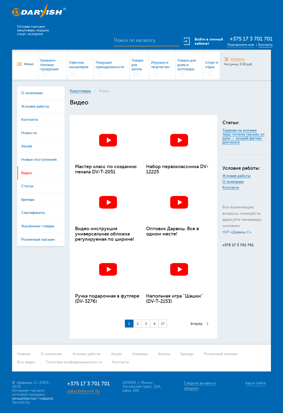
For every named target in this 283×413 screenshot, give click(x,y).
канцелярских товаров (32, 398)
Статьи (27, 186)
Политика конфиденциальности (74, 362)
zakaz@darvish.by (83, 391)
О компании (31, 93)
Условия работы (35, 106)
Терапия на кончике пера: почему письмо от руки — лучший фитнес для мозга (243, 136)
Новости (29, 133)
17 (162, 324)
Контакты (265, 45)
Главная (23, 354)
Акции (26, 146)
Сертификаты (33, 213)
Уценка (164, 354)
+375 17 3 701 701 (251, 39)
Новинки (139, 354)
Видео (26, 173)
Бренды (27, 200)
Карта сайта (255, 383)
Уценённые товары (37, 226)
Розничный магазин (38, 239)
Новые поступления (39, 160)
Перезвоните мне (240, 45)
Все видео (26, 362)
